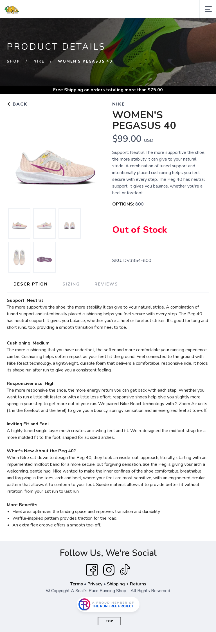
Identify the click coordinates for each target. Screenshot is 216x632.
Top (109, 621)
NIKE (38, 61)
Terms (76, 584)
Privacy (94, 584)
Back (17, 104)
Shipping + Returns (126, 584)
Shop (13, 61)
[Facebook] (92, 570)
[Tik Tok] (124, 570)
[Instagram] (108, 570)
